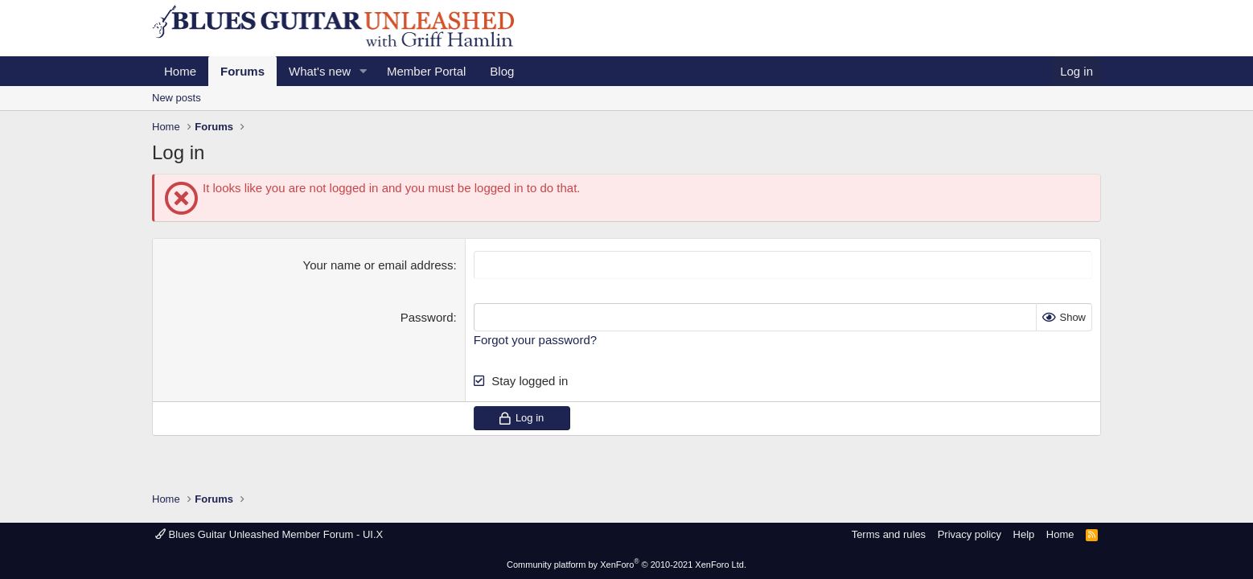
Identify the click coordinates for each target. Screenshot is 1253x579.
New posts (176, 98)
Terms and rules (889, 534)
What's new (320, 71)
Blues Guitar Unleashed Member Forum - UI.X (269, 534)
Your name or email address (378, 265)
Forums (242, 71)
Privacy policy (969, 534)
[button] (363, 71)
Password (427, 317)
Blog (502, 71)
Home (180, 71)
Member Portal (426, 71)
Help (1024, 534)
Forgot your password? (535, 340)
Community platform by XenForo (626, 564)
